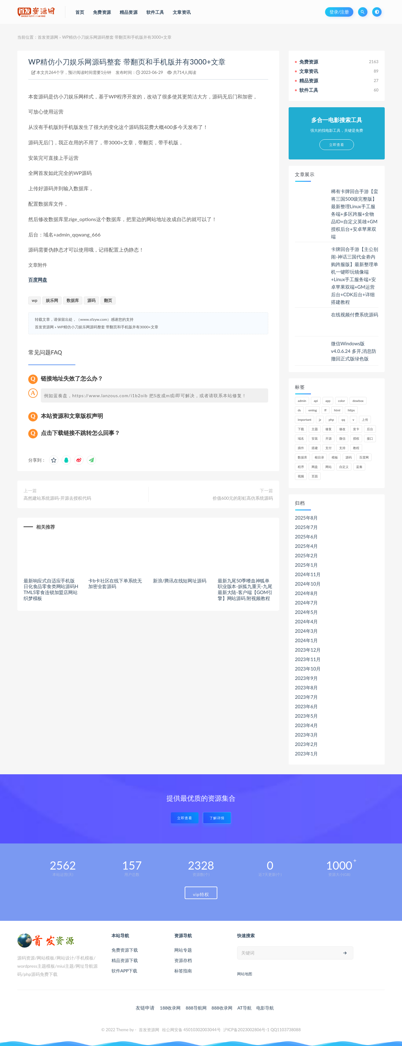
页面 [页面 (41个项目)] (315, 476)
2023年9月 (306, 678)
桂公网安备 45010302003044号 (191, 1029)
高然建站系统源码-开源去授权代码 (57, 498)
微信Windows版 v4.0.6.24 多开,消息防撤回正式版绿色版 (353, 351)
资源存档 (183, 960)
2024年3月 (306, 631)
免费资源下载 (124, 950)
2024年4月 (306, 621)
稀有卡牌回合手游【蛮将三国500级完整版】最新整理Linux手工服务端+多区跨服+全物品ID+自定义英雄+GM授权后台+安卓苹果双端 (354, 213)
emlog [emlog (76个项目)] (312, 410)
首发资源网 (48, 37)
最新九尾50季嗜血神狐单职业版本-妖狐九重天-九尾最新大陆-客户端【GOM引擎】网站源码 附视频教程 (245, 589)
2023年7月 (306, 697)
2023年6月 (306, 706)
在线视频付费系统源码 (354, 314)
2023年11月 (308, 659)
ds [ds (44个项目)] (299, 410)
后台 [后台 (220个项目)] (370, 429)
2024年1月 (306, 640)
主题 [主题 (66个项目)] (315, 429)
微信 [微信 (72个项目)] (342, 438)
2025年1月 (306, 565)
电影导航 (265, 1007)
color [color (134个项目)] (341, 401)
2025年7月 (306, 527)
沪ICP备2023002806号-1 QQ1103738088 (262, 1029)
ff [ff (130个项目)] (325, 410)
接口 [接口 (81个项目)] (370, 438)
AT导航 (244, 1007)
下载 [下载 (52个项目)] (301, 429)
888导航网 (196, 1007)
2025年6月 (306, 536)
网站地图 (244, 973)
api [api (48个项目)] (316, 401)
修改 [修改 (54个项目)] (342, 429)
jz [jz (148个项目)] (320, 419)
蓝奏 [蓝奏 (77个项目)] (359, 467)
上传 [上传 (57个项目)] (365, 419)
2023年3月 (306, 734)
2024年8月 (306, 593)
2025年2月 (306, 555)
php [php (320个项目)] (331, 419)
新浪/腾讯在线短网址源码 (179, 580)
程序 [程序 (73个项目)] (301, 467)
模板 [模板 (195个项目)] (335, 457)
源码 (91, 300)
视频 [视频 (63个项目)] (301, 476)
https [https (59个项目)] (351, 410)
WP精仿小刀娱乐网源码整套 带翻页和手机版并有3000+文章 (127, 62)
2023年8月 (306, 687)
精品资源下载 (124, 960)
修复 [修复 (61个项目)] (328, 429)
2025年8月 (306, 517)
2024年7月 (306, 602)
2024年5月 (306, 612)
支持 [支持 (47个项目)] (342, 448)
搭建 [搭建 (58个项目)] (315, 448)
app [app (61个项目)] (327, 401)
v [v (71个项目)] (353, 419)
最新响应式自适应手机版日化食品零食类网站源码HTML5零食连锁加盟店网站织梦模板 (51, 589)
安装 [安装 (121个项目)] (315, 438)
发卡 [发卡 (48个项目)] (356, 429)
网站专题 (183, 950)
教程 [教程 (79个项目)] (356, 448)
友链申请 (145, 1007)
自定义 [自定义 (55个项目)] (344, 467)
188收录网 (170, 1007)
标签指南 (183, 970)
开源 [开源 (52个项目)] (328, 438)
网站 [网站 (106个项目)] (328, 467)
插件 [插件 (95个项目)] (301, 448)
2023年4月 (306, 725)
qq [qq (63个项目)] (343, 419)
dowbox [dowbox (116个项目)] (357, 401)
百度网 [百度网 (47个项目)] (364, 457)
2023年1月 (306, 753)
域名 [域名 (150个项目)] (301, 438)
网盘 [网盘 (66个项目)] (315, 467)
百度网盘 (37, 279)
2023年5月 (306, 716)
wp (34, 300)
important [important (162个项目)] (304, 419)
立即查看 (184, 818)
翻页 (108, 300)
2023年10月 (308, 668)
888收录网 (222, 1007)
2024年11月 (308, 574)
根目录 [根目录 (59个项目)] (319, 457)
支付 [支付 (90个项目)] (328, 448)
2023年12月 (308, 650)
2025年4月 (306, 546)
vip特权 (201, 894)
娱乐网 (52, 300)
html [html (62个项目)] (337, 410)
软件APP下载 (124, 970)
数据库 (73, 300)
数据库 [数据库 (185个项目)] (302, 457)
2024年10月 (308, 584)
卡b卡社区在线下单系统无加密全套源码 (115, 583)
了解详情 (217, 818)
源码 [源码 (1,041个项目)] (348, 457)
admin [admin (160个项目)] (302, 401)
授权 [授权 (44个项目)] (356, 438)
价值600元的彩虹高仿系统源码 (243, 498)
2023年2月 (306, 744)
